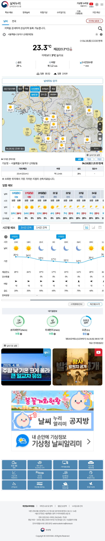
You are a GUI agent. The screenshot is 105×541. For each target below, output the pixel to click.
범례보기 (21, 334)
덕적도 (38, 126)
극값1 (89, 159)
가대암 (38, 138)
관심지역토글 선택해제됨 (96, 34)
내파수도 (43, 145)
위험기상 (43, 12)
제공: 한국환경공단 (96, 343)
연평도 (31, 117)
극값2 (99, 159)
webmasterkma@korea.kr (63, 523)
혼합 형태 (87, 227)
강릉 (96, 111)
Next (101, 367)
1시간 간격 (41, 227)
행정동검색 (100, 28)
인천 (27, 129)
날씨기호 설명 (94, 155)
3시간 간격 (26, 227)
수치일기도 (61, 12)
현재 (92, 41)
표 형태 (100, 227)
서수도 (46, 125)
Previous (4, 367)
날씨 (5, 21)
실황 (79, 159)
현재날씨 (26, 12)
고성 (88, 99)
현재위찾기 (4, 34)
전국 (14, 21)
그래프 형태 (93, 227)
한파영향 (5, 295)
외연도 (33, 149)
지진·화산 (96, 12)
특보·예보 (9, 12)
